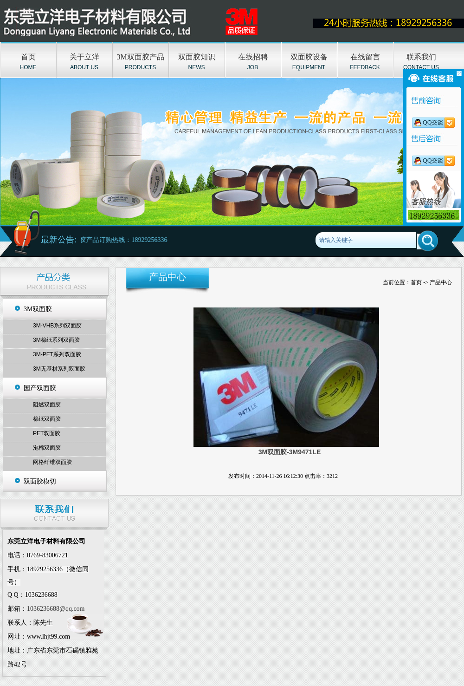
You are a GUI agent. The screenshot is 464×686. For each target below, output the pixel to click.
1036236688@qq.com (56, 608)
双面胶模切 (40, 481)
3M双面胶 (38, 309)
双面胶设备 (309, 57)
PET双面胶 (46, 433)
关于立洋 (84, 57)
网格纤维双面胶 (52, 462)
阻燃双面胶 (47, 404)
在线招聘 (253, 57)
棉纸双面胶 (47, 419)
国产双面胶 (40, 388)
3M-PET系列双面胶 (57, 354)
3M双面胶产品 (140, 57)
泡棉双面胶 (47, 447)
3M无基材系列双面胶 (59, 369)
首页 (28, 57)
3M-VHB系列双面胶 (57, 325)
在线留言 (365, 57)
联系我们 (421, 57)
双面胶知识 (196, 57)
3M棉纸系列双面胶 (56, 340)
